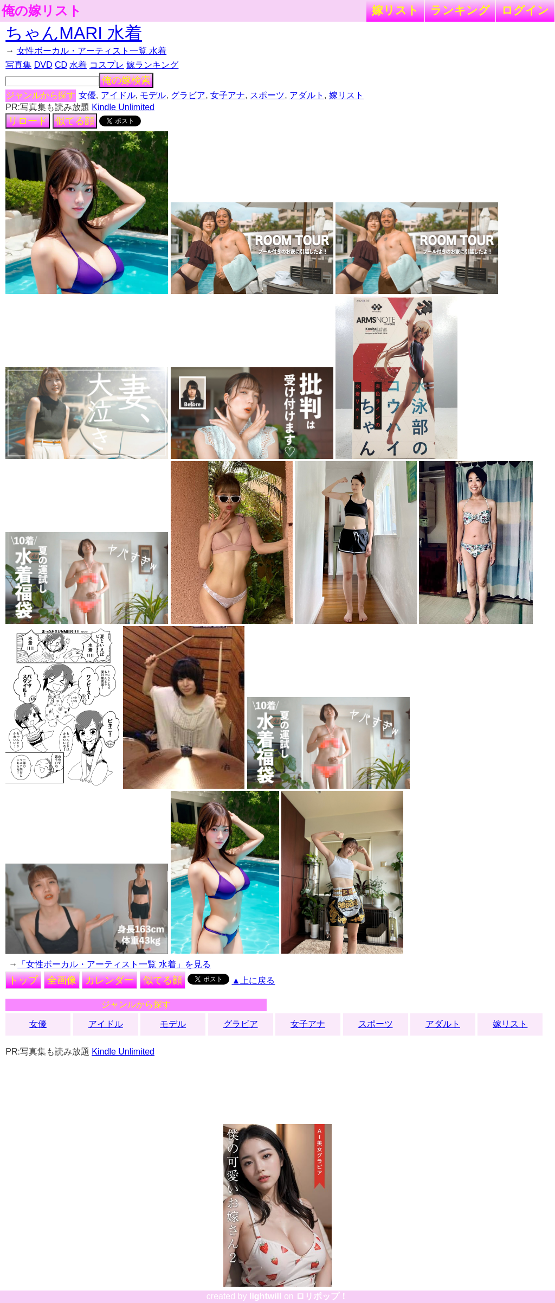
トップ (23, 980)
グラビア (188, 95)
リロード (27, 121)
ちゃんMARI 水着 (73, 33)
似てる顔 (74, 121)
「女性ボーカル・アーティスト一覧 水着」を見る (113, 964)
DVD (43, 64)
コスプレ (106, 64)
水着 (78, 64)
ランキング (460, 10)
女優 (87, 95)
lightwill (265, 1296)
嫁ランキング (152, 64)
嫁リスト (395, 10)
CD (61, 64)
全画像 (61, 980)
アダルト (306, 95)
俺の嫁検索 (126, 80)
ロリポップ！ (322, 1296)
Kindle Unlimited (123, 107)
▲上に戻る (253, 980)
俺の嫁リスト (42, 11)
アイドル (118, 95)
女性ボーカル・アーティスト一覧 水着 (91, 50)
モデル (153, 95)
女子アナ (227, 95)
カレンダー (109, 980)
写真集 (18, 64)
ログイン (525, 10)
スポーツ (267, 95)
